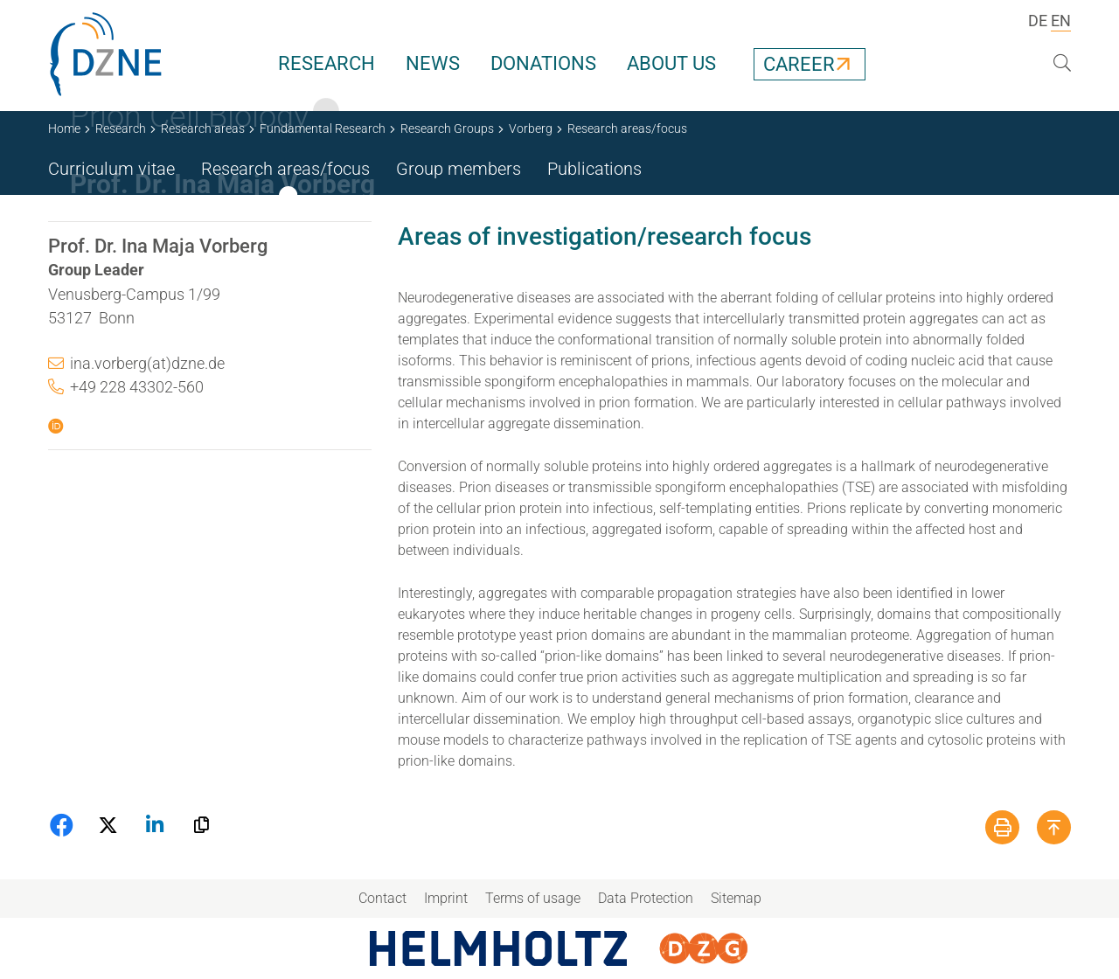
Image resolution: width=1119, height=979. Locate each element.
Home (64, 128)
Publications (594, 168)
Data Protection (645, 898)
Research (326, 63)
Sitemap (736, 898)
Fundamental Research (323, 128)
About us (671, 63)
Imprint (446, 898)
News (433, 63)
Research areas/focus (285, 168)
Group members (458, 168)
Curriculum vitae (111, 168)
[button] (63, 825)
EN (1061, 20)
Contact (382, 898)
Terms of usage (532, 898)
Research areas (203, 128)
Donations (543, 63)
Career (799, 64)
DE (1037, 20)
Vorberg (531, 128)
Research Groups (447, 128)
